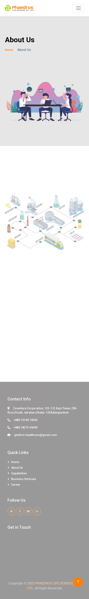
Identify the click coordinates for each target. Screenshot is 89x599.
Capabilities (19, 473)
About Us (17, 467)
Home (9, 50)
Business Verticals (23, 479)
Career (15, 484)
